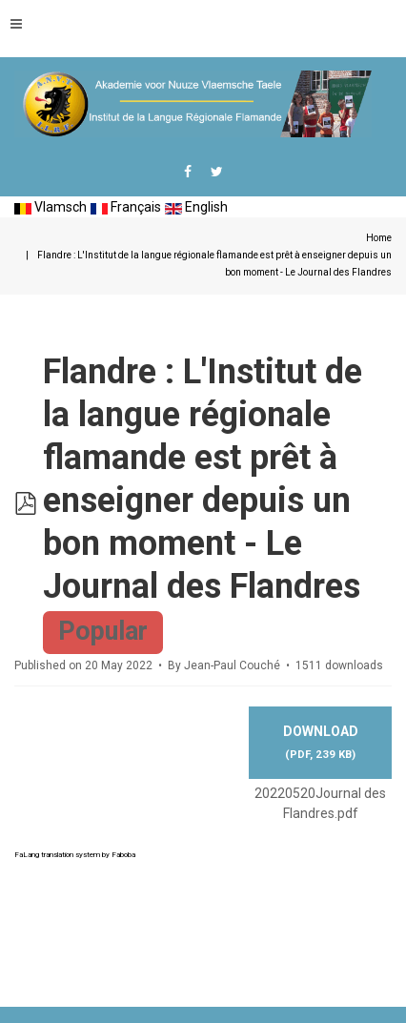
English (196, 207)
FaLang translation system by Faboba (74, 854)
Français (126, 207)
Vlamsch (50, 207)
